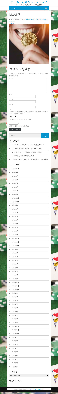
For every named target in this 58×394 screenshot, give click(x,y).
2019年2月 (15, 321)
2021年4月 (15, 226)
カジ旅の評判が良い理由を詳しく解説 (23, 158)
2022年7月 (15, 178)
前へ (11, 23)
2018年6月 (15, 350)
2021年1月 (15, 237)
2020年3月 (15, 273)
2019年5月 (15, 310)
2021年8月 (15, 211)
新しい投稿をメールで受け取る (20, 128)
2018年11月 (15, 332)
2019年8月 (15, 299)
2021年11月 (15, 200)
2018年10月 (15, 336)
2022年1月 (15, 196)
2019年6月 (15, 306)
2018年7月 (15, 347)
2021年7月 (15, 215)
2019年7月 (15, 303)
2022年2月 (15, 193)
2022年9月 (15, 175)
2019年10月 (15, 292)
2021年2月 (15, 233)
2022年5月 (15, 186)
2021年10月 (15, 204)
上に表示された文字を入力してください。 (21, 122)
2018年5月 (15, 354)
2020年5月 (15, 266)
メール (11, 102)
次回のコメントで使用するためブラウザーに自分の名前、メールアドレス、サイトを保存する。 (28, 115)
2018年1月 (15, 369)
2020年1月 (15, 281)
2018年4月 (15, 358)
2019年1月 (15, 325)
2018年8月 (15, 343)
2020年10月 (15, 248)
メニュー (13, 8)
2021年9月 (15, 207)
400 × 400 (29, 19)
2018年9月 (15, 339)
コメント (11, 78)
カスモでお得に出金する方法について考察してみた (26, 151)
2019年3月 (15, 317)
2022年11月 (15, 171)
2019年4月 (15, 314)
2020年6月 (15, 262)
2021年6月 (15, 218)
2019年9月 (15, 295)
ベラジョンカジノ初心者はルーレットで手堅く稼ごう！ (28, 147)
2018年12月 (15, 328)
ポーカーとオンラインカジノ (29, 2)
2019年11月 (15, 288)
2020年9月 (15, 251)
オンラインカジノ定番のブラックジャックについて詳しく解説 (30, 162)
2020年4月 (15, 270)
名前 (11, 96)
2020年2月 (15, 277)
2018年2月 (15, 365)
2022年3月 (15, 189)
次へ (46, 23)
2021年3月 (15, 229)
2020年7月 (15, 259)
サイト (11, 107)
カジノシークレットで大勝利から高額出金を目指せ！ (27, 154)
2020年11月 (15, 244)
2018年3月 (15, 361)
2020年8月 (15, 255)
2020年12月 (15, 240)
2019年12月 (15, 284)
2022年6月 (15, 182)
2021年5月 (15, 222)
